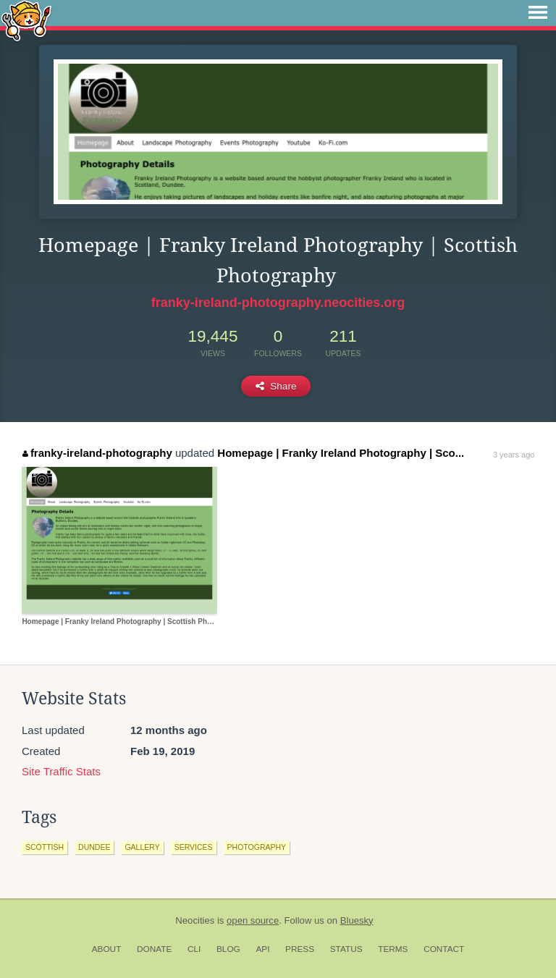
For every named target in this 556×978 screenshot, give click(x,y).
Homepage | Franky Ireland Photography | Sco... (340, 453)
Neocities (194, 920)
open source (253, 920)
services (193, 847)
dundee (94, 847)
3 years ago (513, 454)
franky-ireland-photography (97, 453)
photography (257, 847)
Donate (154, 949)
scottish (44, 847)
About (107, 949)
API (262, 949)
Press (299, 949)
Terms (393, 949)
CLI (194, 949)
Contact (444, 949)
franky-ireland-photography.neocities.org (278, 302)
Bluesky (357, 920)
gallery (142, 847)
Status (346, 949)
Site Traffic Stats (61, 771)
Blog (228, 949)
